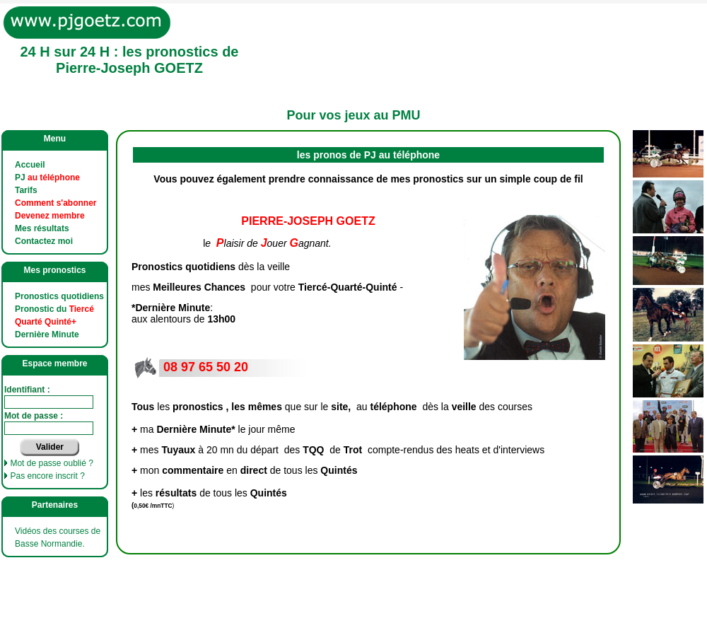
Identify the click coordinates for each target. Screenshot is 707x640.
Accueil (30, 165)
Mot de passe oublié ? (51, 463)
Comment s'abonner (56, 203)
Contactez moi (44, 241)
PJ (47, 177)
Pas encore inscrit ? (47, 476)
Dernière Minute (47, 334)
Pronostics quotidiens (59, 296)
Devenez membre (50, 216)
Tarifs (26, 190)
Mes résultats (42, 228)
